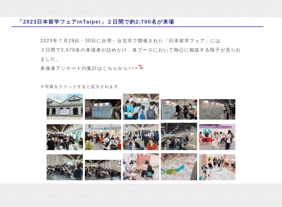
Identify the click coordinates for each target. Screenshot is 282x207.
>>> (136, 68)
